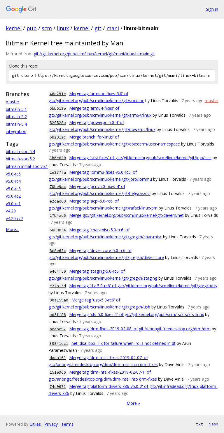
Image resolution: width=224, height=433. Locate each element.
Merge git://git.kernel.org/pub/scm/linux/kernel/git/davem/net (126, 215)
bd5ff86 (58, 314)
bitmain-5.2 (16, 116)
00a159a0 (59, 300)
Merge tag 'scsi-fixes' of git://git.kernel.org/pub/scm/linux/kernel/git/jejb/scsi (140, 157)
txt (199, 424)
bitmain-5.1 (16, 109)
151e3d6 (58, 372)
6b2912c (58, 137)
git (98, 28)
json (213, 424)
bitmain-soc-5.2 (20, 159)
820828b (58, 122)
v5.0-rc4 (13, 181)
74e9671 (58, 386)
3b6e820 (58, 157)
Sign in (212, 9)
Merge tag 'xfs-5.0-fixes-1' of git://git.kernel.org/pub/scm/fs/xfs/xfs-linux (136, 314)
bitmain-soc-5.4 (20, 151)
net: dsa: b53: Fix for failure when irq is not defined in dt (123, 343)
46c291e (58, 93)
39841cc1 (59, 343)
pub (32, 28)
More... (12, 229)
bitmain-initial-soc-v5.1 (27, 166)
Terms (67, 424)
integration (16, 131)
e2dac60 (58, 201)
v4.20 (11, 211)
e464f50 (58, 271)
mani (112, 28)
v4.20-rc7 (14, 218)
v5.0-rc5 (13, 174)
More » (133, 403)
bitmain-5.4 (16, 124)
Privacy (51, 424)
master (12, 101)
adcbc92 (58, 328)
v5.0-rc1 (13, 203)
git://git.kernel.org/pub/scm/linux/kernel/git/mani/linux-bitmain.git (94, 53)
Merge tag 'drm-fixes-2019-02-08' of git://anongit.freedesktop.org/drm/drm (140, 328)
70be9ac (58, 186)
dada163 (58, 357)
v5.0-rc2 (13, 196)
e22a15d (58, 285)
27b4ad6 (58, 215)
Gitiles (35, 424)
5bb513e (58, 108)
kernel (14, 28)
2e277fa (58, 172)
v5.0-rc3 (13, 188)
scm (47, 28)
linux (63, 28)
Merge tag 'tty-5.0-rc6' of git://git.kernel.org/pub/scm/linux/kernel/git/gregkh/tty (143, 285)
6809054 (58, 230)
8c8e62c (58, 250)
